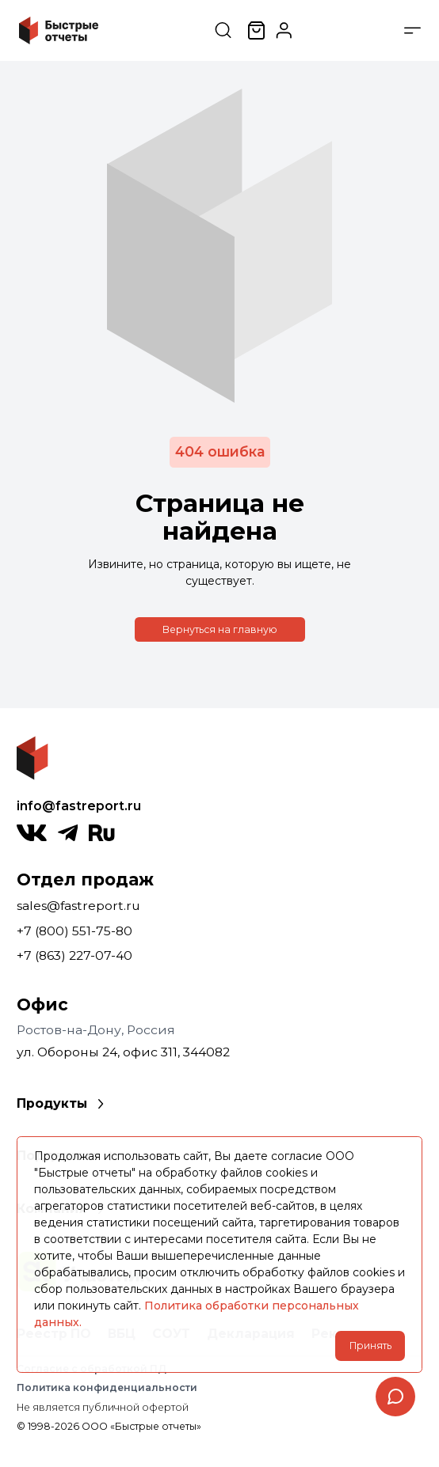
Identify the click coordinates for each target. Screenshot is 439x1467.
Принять (370, 1345)
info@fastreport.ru (79, 805)
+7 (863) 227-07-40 (74, 955)
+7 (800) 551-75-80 (74, 930)
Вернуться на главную (219, 629)
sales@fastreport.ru (78, 905)
